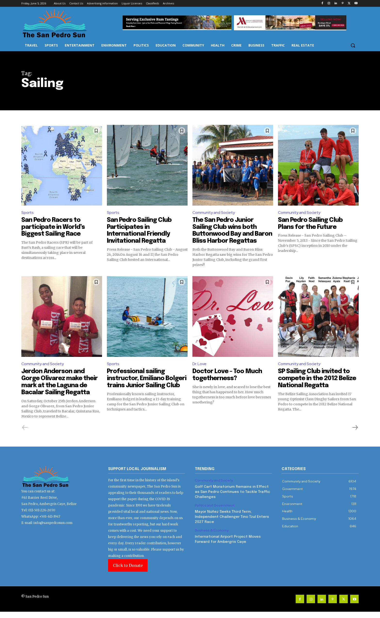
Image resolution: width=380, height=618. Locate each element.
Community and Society (213, 212)
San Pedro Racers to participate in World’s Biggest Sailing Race (54, 227)
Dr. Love (199, 370)
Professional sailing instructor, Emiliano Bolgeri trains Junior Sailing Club (138, 388)
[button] (353, 45)
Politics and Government (214, 512)
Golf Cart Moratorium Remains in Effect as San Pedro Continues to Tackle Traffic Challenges (232, 498)
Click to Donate (128, 571)
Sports (27, 212)
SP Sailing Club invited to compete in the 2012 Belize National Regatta (315, 385)
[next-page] (355, 433)
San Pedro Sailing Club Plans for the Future (311, 223)
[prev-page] (25, 433)
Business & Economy (212, 537)
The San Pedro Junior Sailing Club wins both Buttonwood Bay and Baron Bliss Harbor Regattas (225, 234)
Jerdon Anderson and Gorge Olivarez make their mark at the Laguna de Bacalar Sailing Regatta (61, 388)
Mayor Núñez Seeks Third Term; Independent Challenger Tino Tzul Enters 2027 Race (232, 523)
